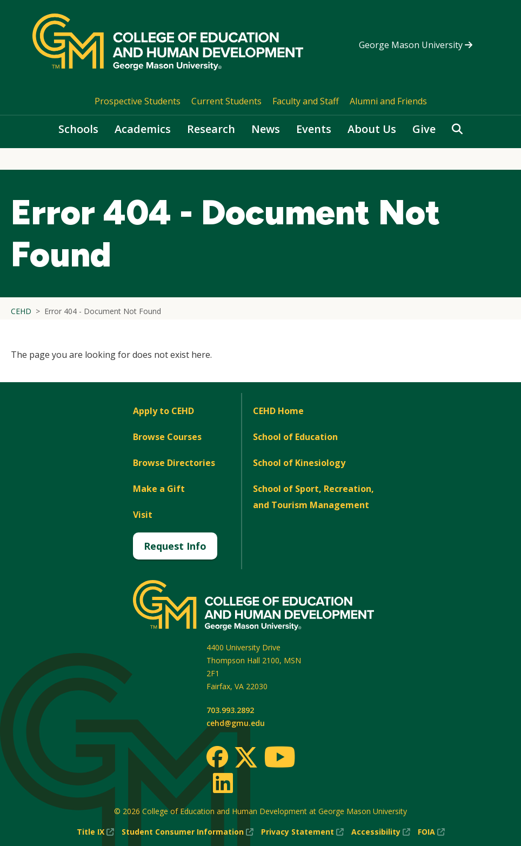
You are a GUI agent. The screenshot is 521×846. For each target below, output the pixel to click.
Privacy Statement (302, 831)
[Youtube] (280, 758)
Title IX (95, 831)
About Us (372, 129)
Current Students (226, 101)
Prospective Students (138, 101)
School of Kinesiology (299, 463)
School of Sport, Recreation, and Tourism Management (313, 497)
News (265, 129)
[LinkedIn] (222, 782)
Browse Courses (167, 437)
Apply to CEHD (163, 411)
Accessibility (380, 831)
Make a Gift (159, 489)
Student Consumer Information (187, 831)
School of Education (295, 437)
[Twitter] (245, 758)
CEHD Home (278, 411)
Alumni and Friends (388, 101)
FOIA (431, 831)
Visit (142, 515)
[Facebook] (217, 757)
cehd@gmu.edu (235, 723)
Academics (143, 129)
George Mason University (415, 45)
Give (424, 129)
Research (211, 129)
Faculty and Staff (305, 101)
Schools (78, 129)
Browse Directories (174, 463)
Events (313, 129)
